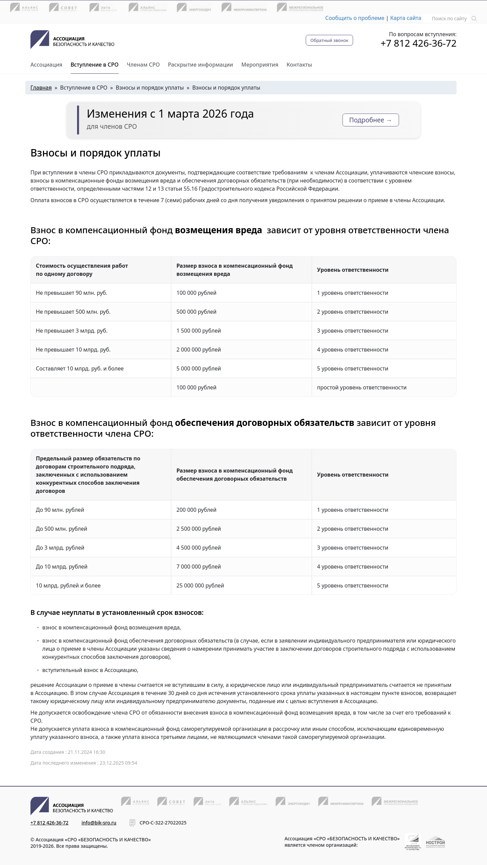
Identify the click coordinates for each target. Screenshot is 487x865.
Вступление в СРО (95, 64)
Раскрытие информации (200, 64)
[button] (474, 18)
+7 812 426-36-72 (418, 43)
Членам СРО (143, 64)
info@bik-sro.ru (99, 822)
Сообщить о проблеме (355, 18)
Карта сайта (405, 18)
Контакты (299, 64)
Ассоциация (46, 64)
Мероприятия (259, 64)
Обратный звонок (329, 40)
